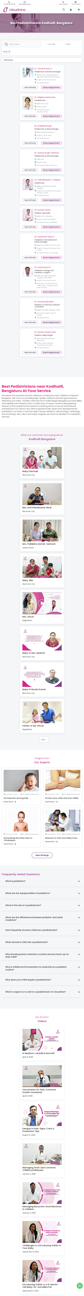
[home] (22, 10)
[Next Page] (44, 740)
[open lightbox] (42, 458)
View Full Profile (30, 87)
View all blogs (42, 855)
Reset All (6, 51)
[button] (79, 9)
